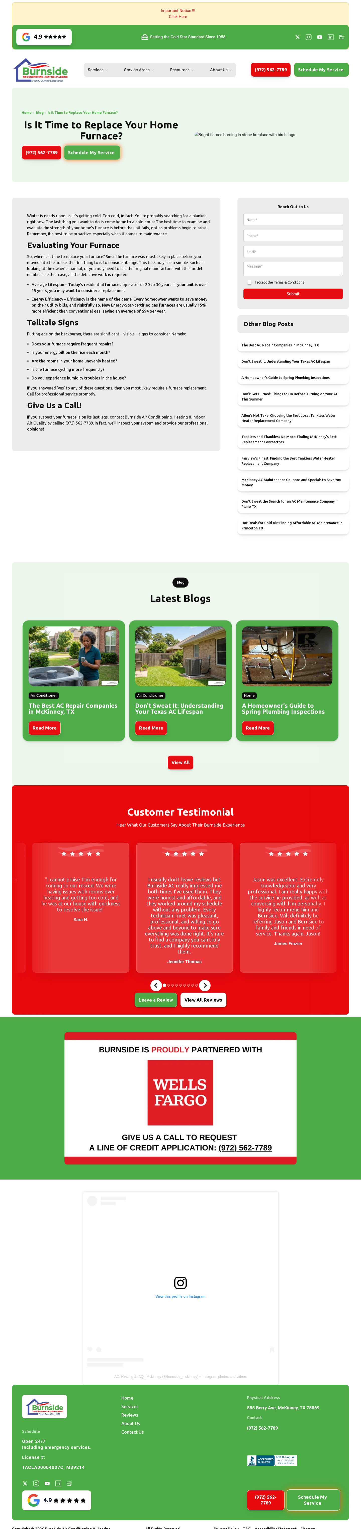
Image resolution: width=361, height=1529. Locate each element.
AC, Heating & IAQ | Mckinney (137, 1377)
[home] (40, 70)
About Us (219, 69)
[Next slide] (205, 985)
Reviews (129, 1414)
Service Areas (137, 69)
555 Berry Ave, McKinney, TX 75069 (283, 1407)
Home (127, 1397)
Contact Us (132, 1431)
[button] (180, 14)
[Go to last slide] (156, 985)
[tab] (164, 985)
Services (96, 69)
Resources (180, 69)
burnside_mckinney (182, 1377)
